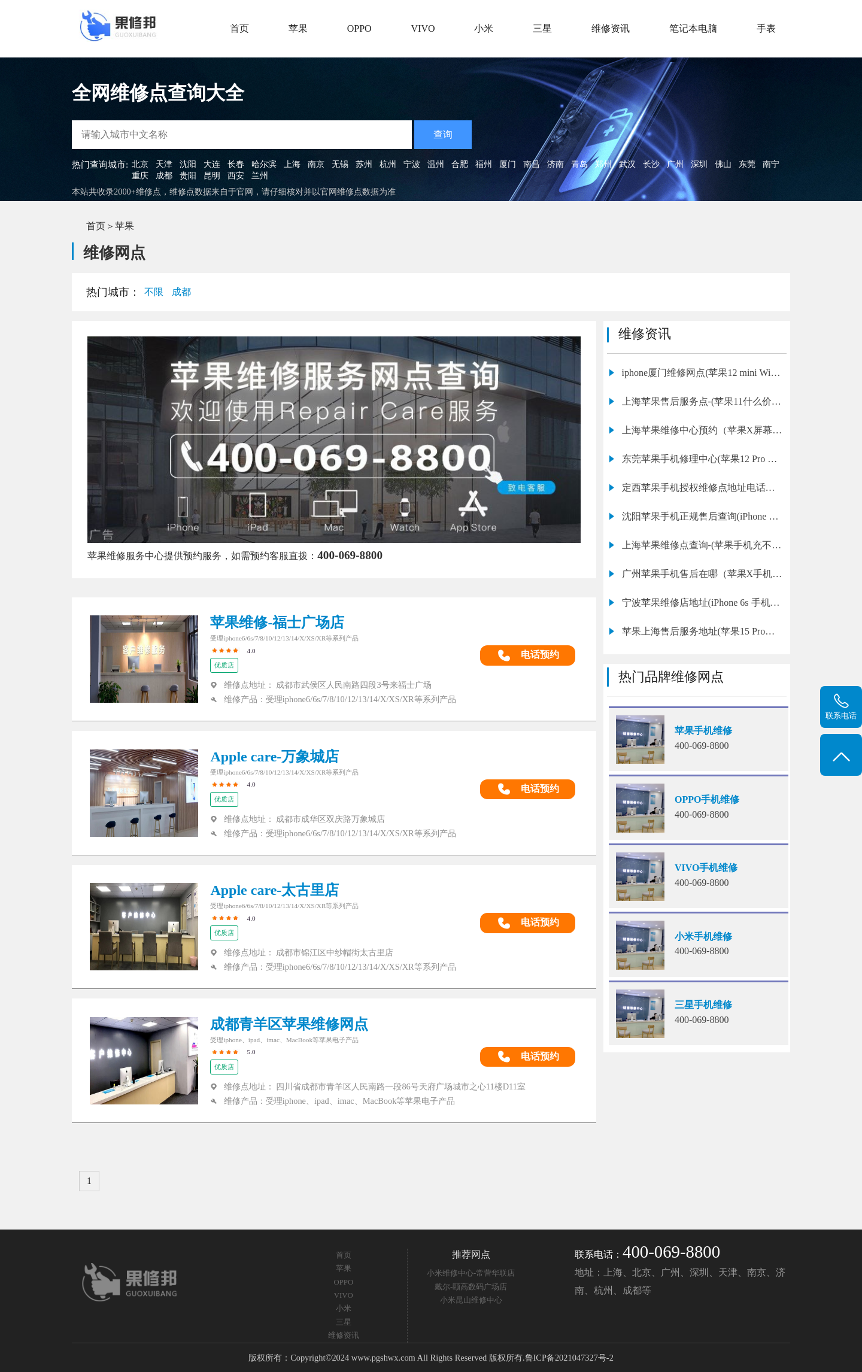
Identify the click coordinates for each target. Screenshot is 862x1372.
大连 (212, 164)
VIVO (423, 28)
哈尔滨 (264, 164)
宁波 (411, 164)
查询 (443, 134)
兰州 (259, 175)
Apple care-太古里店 (274, 890)
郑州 (603, 164)
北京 (140, 164)
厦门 (507, 164)
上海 (292, 164)
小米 (483, 28)
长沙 (651, 164)
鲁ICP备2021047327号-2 (569, 1357)
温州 (435, 164)
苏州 (364, 164)
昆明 (212, 175)
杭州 (388, 164)
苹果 (298, 28)
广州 (675, 164)
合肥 (459, 164)
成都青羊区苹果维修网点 (289, 1024)
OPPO (359, 28)
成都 (164, 175)
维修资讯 (610, 28)
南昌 (531, 164)
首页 (239, 28)
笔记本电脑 (693, 28)
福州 (483, 164)
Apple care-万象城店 (274, 756)
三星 (542, 28)
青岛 (579, 164)
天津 (164, 164)
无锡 (340, 164)
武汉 (627, 164)
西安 (235, 175)
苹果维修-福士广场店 (277, 622)
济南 (555, 164)
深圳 (699, 164)
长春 (235, 164)
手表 (766, 28)
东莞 (747, 164)
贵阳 (188, 175)
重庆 (140, 175)
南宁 (771, 164)
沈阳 (188, 164)
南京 (316, 164)
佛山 (723, 164)
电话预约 (528, 655)
